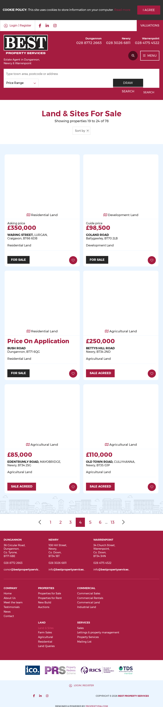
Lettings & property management (98, 631)
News (7, 610)
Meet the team (13, 601)
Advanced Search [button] (143, 92)
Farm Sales (45, 631)
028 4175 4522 (147, 42)
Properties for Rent (50, 596)
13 (112, 521)
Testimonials (11, 605)
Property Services (88, 635)
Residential (45, 640)
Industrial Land (86, 605)
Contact (9, 614)
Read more (122, 10)
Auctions (43, 605)
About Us (9, 596)
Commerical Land (88, 601)
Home (8, 592)
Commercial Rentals (90, 596)
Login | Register (43, 684)
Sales (80, 626)
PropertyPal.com (137, 694)
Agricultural (45, 635)
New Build (44, 601)
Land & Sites (45, 626)
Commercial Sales (88, 592)
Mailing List (84, 640)
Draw (124, 83)
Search (147, 83)
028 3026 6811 (118, 42)
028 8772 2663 (89, 42)
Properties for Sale (49, 592)
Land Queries (46, 644)
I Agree (149, 10)
